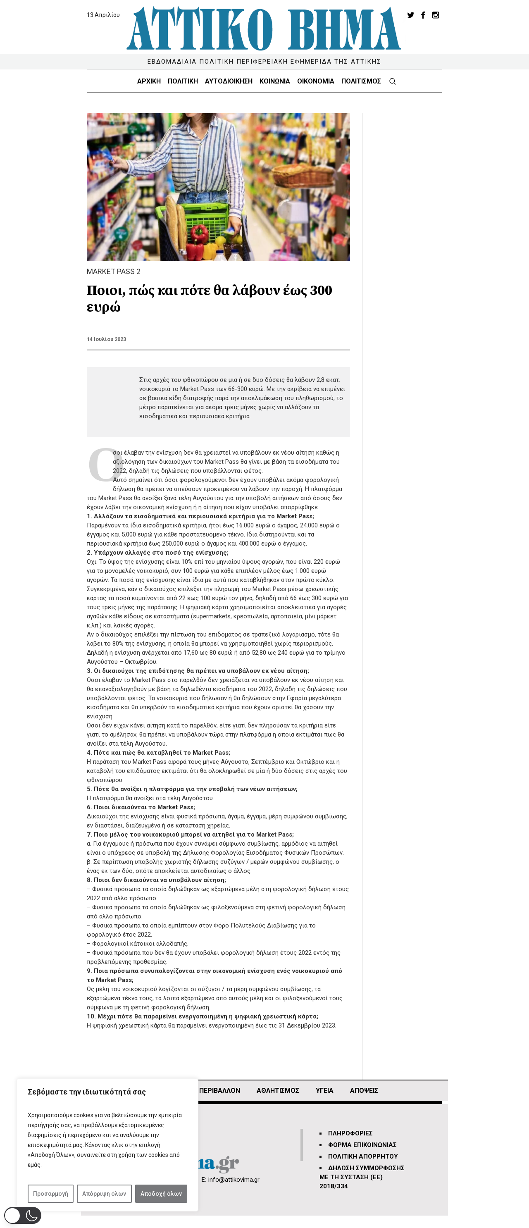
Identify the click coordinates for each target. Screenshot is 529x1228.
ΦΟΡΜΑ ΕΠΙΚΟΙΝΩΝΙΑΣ (362, 1145)
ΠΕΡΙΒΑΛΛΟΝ (219, 1090)
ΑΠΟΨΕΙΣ (364, 1090)
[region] (107, 1144)
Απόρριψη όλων (104, 1193)
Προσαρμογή (50, 1193)
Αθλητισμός (278, 1090)
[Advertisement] (409, 237)
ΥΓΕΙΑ (325, 1090)
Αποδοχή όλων (161, 1193)
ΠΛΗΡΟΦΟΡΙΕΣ (350, 1133)
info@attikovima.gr (234, 1179)
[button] (22, 1215)
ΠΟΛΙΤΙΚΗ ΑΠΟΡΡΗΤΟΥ (363, 1156)
